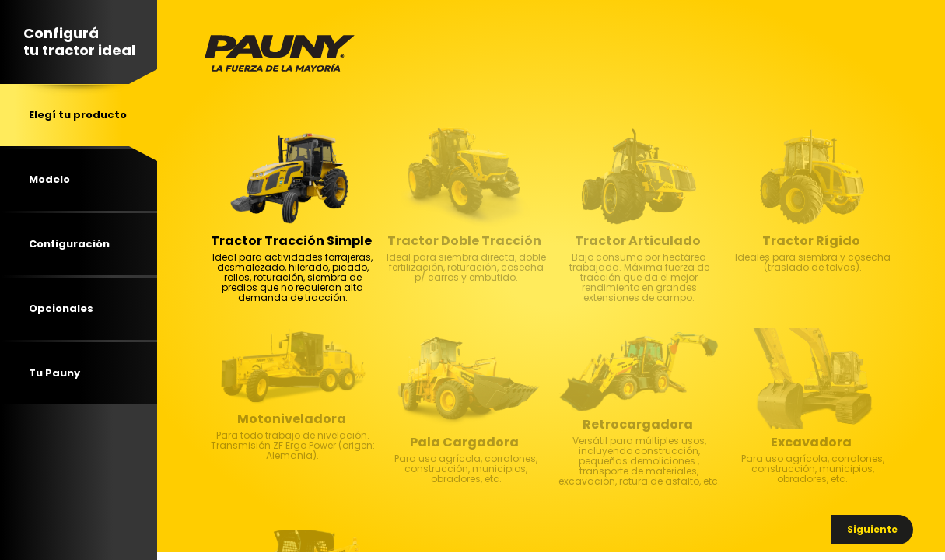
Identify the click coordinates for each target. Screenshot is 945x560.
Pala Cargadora (464, 443)
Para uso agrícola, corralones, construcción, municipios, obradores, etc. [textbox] (465, 484)
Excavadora (811, 443)
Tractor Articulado (638, 241)
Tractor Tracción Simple (291, 241)
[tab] (78, 115)
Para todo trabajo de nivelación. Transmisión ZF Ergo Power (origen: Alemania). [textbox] (292, 461)
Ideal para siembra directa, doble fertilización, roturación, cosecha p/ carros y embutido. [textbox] (465, 283)
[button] (872, 529)
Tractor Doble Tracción (464, 241)
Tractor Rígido (811, 241)
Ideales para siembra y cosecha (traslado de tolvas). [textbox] (812, 283)
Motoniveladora (291, 419)
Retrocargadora (638, 425)
